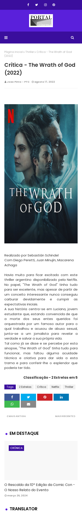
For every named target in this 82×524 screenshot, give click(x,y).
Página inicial (13, 52)
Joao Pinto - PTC (18, 82)
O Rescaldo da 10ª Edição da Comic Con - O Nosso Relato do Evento (39, 487)
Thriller (29, 52)
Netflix (55, 387)
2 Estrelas (25, 387)
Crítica (41, 387)
